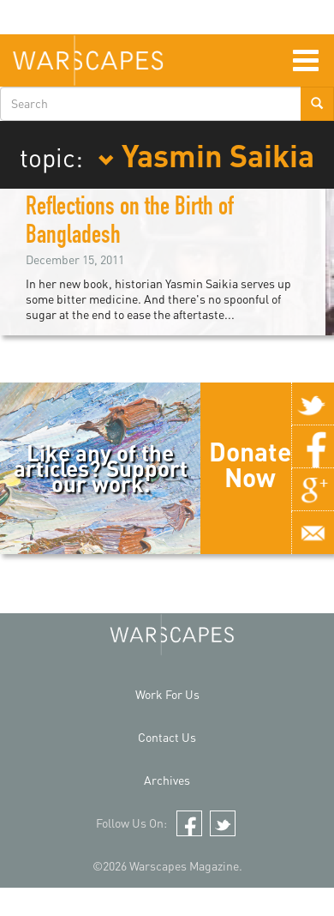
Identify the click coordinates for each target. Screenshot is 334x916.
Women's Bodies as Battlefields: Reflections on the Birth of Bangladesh (154, 209)
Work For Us (167, 694)
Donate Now (250, 464)
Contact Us (167, 737)
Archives (167, 780)
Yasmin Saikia (206, 154)
